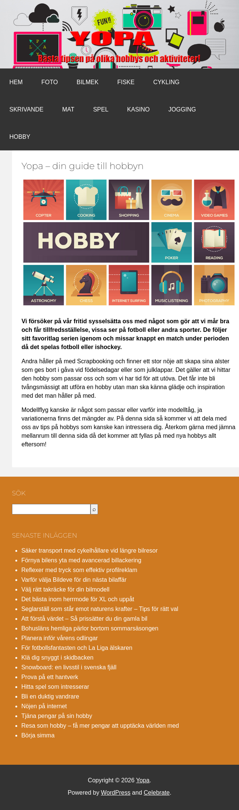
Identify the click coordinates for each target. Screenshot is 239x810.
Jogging (182, 109)
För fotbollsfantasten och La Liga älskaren (76, 648)
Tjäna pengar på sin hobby (56, 716)
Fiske (125, 82)
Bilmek (88, 82)
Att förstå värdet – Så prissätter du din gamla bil (84, 618)
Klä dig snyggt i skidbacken (57, 657)
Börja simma (38, 735)
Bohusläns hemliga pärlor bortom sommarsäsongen (89, 628)
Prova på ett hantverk (49, 677)
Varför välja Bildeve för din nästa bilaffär (73, 580)
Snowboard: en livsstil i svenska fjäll (68, 667)
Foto (50, 82)
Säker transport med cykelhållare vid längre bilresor (89, 550)
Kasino (138, 109)
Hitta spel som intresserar (55, 687)
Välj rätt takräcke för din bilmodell (65, 589)
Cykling (166, 82)
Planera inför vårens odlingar (59, 638)
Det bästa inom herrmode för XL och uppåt (77, 599)
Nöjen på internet (44, 706)
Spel (100, 109)
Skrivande (26, 109)
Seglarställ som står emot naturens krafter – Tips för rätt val (99, 609)
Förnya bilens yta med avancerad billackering (81, 560)
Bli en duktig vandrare (50, 696)
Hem (16, 82)
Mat (68, 109)
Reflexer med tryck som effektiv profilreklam (79, 570)
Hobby (19, 137)
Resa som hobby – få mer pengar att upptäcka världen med (100, 725)
